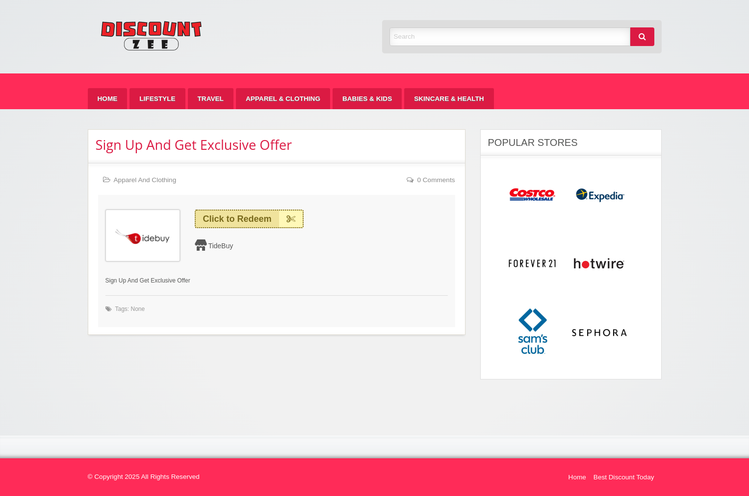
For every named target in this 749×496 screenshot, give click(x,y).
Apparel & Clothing (283, 98)
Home (108, 98)
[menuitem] (108, 98)
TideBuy (220, 246)
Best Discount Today (624, 477)
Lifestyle (157, 98)
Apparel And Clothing (145, 180)
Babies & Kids (367, 98)
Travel (211, 98)
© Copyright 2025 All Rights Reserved (144, 476)
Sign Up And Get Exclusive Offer (194, 145)
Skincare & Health (449, 98)
